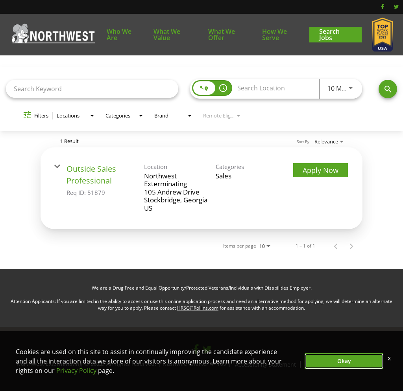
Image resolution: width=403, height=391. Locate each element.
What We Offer (221, 34)
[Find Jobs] (388, 89)
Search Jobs (329, 34)
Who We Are (119, 34)
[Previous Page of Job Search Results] (336, 246)
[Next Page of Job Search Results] (351, 246)
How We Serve (274, 34)
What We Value (166, 34)
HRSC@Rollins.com (197, 308)
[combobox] (92, 88)
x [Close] (389, 358)
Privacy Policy (76, 370)
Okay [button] (344, 361)
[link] (201, 188)
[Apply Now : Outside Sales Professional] (320, 170)
